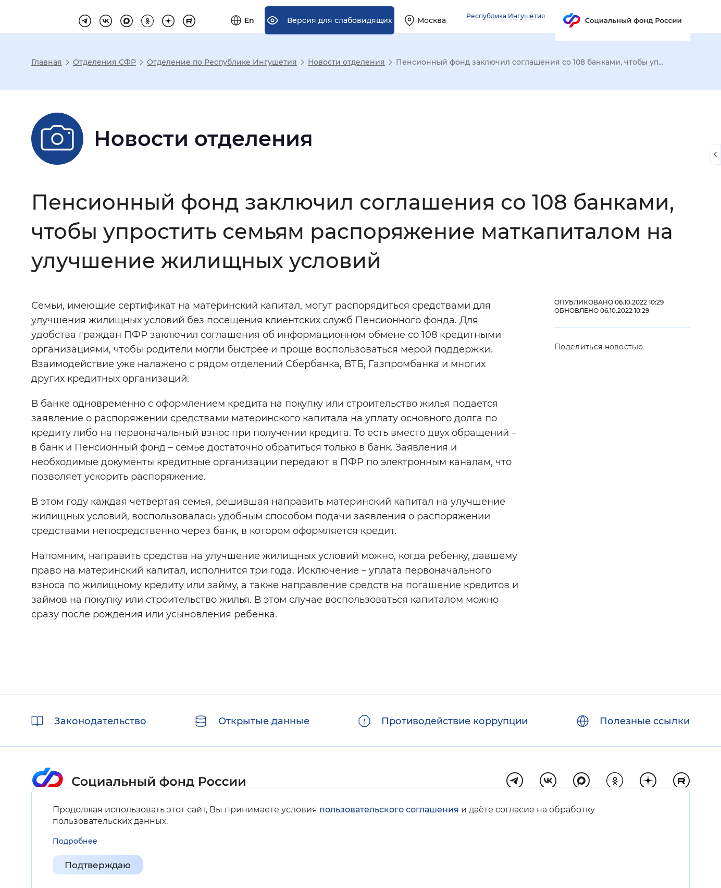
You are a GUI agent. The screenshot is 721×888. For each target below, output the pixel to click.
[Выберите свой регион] (539, 16)
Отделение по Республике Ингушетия (222, 62)
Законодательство (100, 721)
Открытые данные (263, 721)
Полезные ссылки (645, 721)
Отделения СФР (104, 62)
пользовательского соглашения (389, 809)
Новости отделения (346, 62)
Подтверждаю (100, 865)
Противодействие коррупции (454, 721)
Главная (46, 62)
